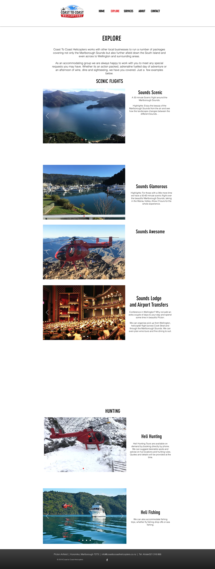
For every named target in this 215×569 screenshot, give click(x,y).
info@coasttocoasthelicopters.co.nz (119, 554)
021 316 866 (155, 554)
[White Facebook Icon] (107, 559)
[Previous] (47, 116)
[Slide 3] (87, 275)
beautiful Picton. (157, 317)
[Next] (120, 116)
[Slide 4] (87, 468)
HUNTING (112, 411)
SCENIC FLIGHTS (109, 81)
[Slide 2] (86, 139)
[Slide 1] (82, 139)
